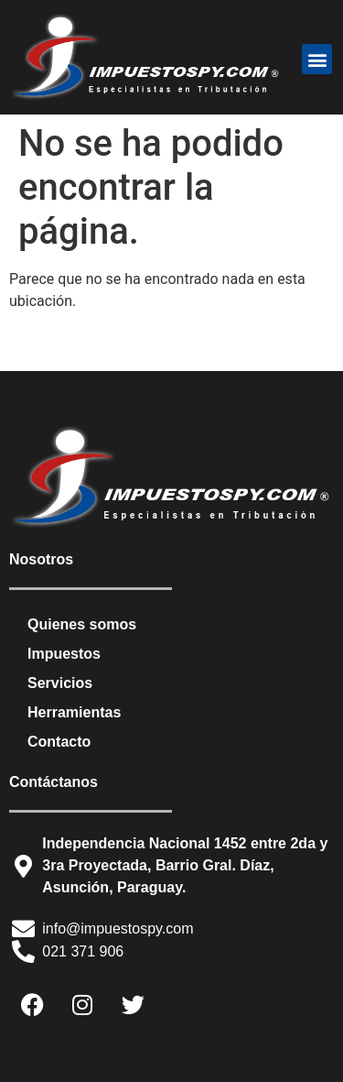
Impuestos (64, 653)
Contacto (59, 741)
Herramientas (74, 712)
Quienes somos (81, 624)
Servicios (59, 683)
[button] (317, 59)
